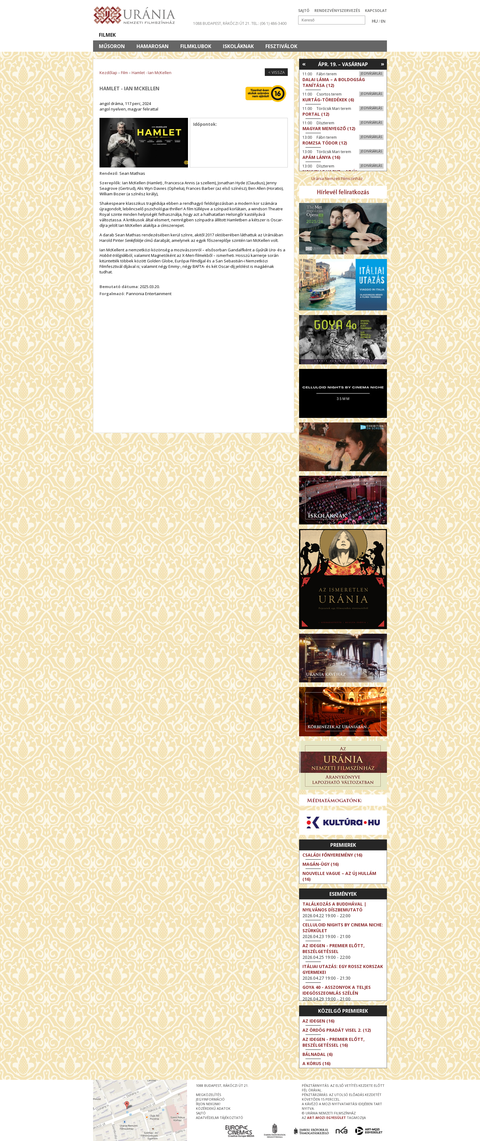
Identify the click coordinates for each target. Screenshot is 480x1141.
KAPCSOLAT (376, 10)
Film (124, 72)
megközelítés (208, 1094)
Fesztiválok (281, 46)
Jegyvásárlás (371, 73)
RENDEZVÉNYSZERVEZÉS (337, 10)
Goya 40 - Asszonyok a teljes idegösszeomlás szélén (336, 990)
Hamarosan (153, 46)
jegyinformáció (210, 1099)
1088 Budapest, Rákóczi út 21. (221, 23)
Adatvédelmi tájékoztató (219, 1117)
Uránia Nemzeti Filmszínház (337, 178)
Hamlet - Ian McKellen (151, 72)
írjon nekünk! (208, 1104)
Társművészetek (149, 35)
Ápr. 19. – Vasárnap (343, 64)
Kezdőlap (108, 72)
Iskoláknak (238, 46)
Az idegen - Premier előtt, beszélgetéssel (333, 948)
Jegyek (345, 35)
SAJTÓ (303, 10)
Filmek (107, 35)
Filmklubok (195, 46)
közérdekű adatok (213, 1108)
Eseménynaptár (304, 35)
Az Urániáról (200, 35)
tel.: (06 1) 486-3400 (269, 23)
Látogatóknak (251, 35)
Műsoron (112, 46)
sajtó (201, 1113)
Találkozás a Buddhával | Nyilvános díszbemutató (334, 907)
